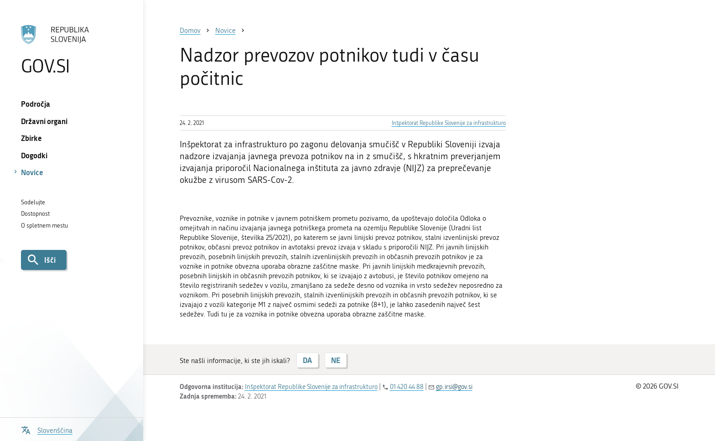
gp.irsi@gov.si (454, 387)
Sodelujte (33, 202)
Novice (32, 172)
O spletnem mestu (44, 225)
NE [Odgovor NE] (335, 360)
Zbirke (31, 138)
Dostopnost (35, 213)
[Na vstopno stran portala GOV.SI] (71, 49)
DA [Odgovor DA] (307, 360)
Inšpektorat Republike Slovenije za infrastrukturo (449, 123)
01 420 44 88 (407, 387)
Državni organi (44, 121)
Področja (35, 104)
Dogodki (34, 155)
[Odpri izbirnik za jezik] (46, 429)
